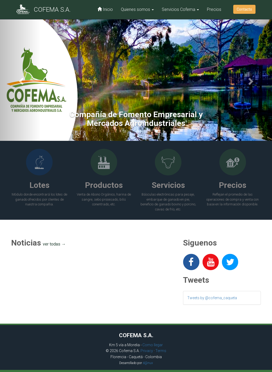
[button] (20, 80)
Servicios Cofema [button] (180, 9)
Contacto (244, 9)
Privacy (147, 351)
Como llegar (152, 345)
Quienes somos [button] (137, 9)
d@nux (148, 363)
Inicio (105, 9)
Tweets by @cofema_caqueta (212, 298)
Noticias (38, 242)
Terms (160, 351)
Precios (214, 9)
